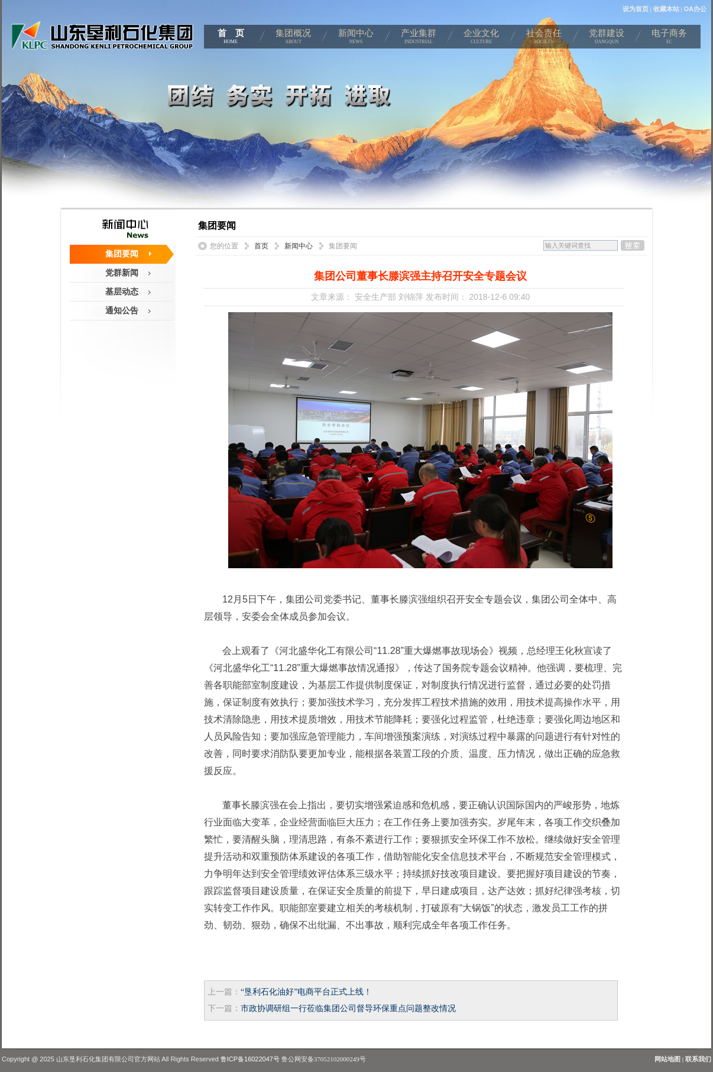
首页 (261, 246)
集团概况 (293, 38)
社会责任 (544, 38)
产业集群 (418, 38)
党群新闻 (121, 272)
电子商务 (669, 38)
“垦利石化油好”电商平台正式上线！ (306, 991)
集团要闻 (121, 253)
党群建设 (606, 38)
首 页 (230, 38)
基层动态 (121, 291)
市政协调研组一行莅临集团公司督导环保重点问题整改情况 (348, 1008)
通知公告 (121, 310)
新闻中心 (356, 38)
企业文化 (481, 38)
